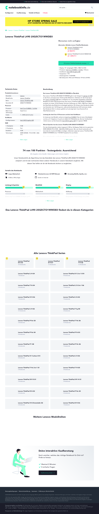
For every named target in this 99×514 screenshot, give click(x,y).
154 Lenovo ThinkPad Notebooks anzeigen (75, 63)
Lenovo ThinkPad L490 (32, 30)
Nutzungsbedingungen (11, 491)
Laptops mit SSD (87, 96)
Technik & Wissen (34, 13)
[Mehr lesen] (23, 140)
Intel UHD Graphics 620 (73, 72)
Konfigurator (9, 13)
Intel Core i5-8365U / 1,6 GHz (74, 70)
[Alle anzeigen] (49, 201)
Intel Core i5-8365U (70, 117)
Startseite (6, 30)
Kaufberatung (21, 13)
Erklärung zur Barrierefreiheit (46, 491)
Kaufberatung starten (47, 473)
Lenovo (10, 30)
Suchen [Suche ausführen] (92, 7)
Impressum (34, 491)
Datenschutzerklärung (24, 491)
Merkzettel (90, 13)
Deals (46, 13)
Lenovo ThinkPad (19, 30)
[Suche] (76, 7)
